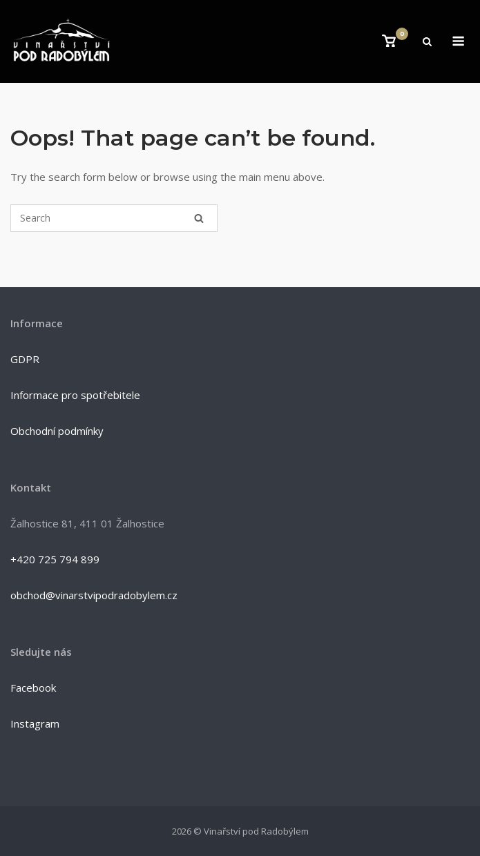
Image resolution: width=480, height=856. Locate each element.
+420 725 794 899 (54, 559)
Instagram (34, 723)
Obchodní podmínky (57, 431)
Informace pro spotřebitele (75, 395)
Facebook (33, 687)
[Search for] (114, 218)
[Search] (199, 218)
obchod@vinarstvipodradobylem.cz (93, 595)
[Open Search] (427, 43)
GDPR (24, 359)
